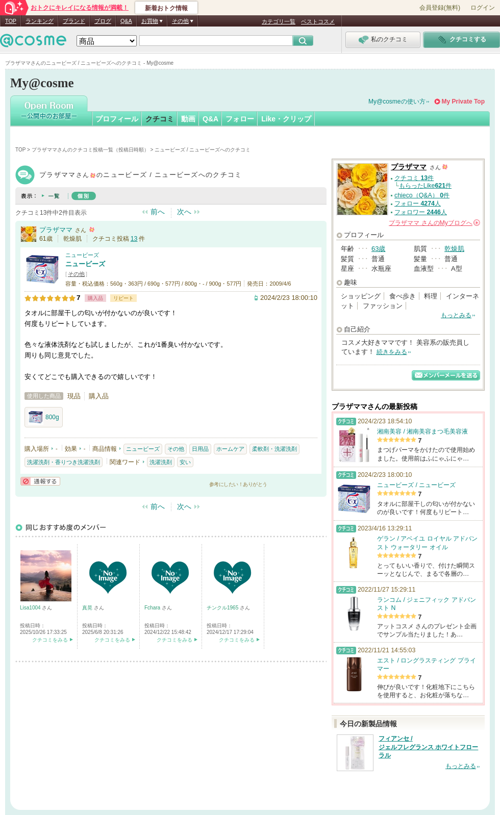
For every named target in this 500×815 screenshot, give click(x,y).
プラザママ (55, 230)
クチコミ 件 (414, 178)
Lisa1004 (31, 607)
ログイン (482, 7)
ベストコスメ (318, 21)
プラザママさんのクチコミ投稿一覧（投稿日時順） (90, 149)
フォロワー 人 (420, 212)
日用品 (200, 449)
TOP (10, 21)
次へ (184, 212)
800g (43, 417)
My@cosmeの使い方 (397, 101)
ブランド (74, 21)
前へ (158, 212)
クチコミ (159, 119)
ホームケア (230, 449)
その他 (76, 274)
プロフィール (116, 119)
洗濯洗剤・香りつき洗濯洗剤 (63, 462)
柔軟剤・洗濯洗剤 (274, 449)
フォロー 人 (417, 203)
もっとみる (456, 315)
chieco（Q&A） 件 (421, 195)
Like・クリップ (286, 119)
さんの (434, 222)
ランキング (40, 21)
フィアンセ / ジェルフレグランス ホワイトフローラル (428, 747)
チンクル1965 (223, 607)
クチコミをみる (50, 640)
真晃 (88, 607)
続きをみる (392, 351)
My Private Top (463, 101)
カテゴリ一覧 (278, 21)
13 (134, 238)
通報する (40, 481)
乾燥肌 (454, 248)
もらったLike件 (425, 185)
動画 (188, 119)
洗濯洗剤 (160, 462)
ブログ (102, 21)
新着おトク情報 (166, 8)
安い (185, 462)
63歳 (378, 248)
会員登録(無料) (439, 7)
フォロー (240, 119)
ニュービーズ (82, 255)
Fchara (153, 607)
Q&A (126, 21)
